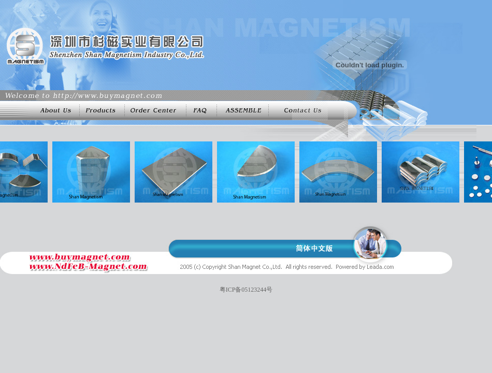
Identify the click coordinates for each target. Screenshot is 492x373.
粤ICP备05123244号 (246, 289)
